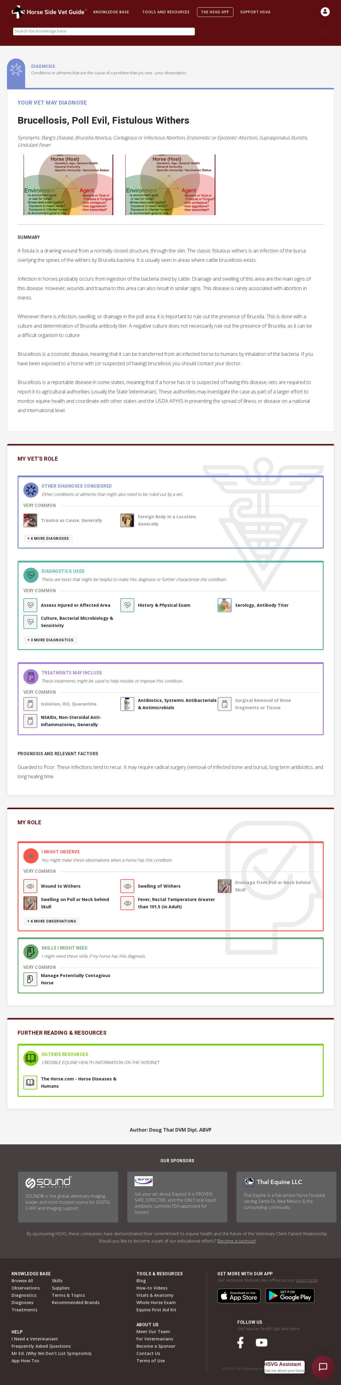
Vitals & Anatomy (155, 1295)
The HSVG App (215, 12)
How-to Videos (151, 1288)
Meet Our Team (153, 1331)
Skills (57, 1280)
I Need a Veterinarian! (35, 1339)
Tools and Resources (166, 12)
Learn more (307, 1280)
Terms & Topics (68, 1295)
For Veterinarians (154, 1339)
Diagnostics (24, 1295)
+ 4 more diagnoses (48, 538)
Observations (26, 1288)
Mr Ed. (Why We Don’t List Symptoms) (51, 1353)
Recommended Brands (75, 1302)
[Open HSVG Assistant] (323, 1367)
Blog (141, 1280)
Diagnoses (22, 1302)
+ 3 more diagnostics (50, 640)
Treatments (24, 1310)
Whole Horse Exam (156, 1302)
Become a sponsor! (236, 1241)
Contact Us (148, 1353)
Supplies (60, 1288)
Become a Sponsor (156, 1346)
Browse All (22, 1280)
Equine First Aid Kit (156, 1310)
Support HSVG (255, 12)
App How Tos (25, 1360)
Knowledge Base (111, 12)
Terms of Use (150, 1360)
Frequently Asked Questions (41, 1346)
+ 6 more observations (51, 921)
